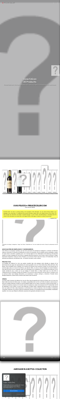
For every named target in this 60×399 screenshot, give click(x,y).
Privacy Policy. (16, 387)
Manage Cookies (20, 394)
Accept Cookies (13, 390)
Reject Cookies (7, 394)
